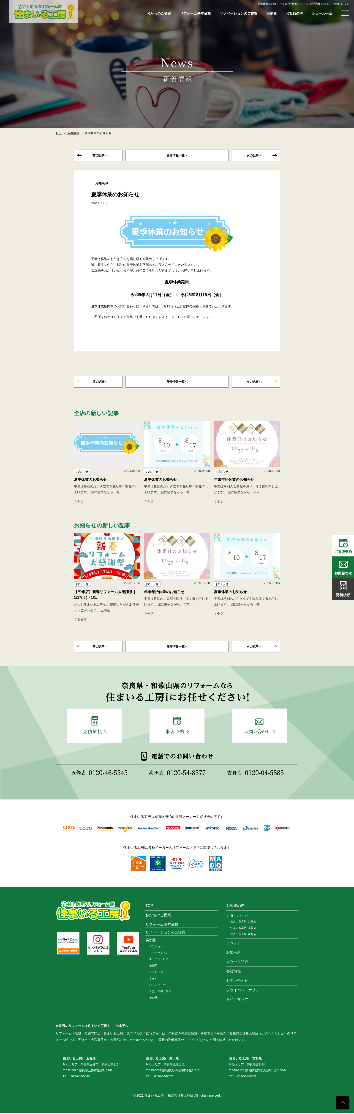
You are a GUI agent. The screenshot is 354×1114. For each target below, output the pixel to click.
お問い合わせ (237, 981)
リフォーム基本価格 (195, 13)
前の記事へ (100, 155)
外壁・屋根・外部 (160, 992)
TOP (59, 133)
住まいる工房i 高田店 (243, 928)
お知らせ (102, 184)
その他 (153, 998)
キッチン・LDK (158, 960)
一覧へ (177, 155)
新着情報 (73, 133)
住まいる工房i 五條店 (243, 922)
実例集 (272, 13)
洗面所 (153, 966)
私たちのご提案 (159, 13)
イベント (233, 944)
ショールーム (322, 13)
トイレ (153, 979)
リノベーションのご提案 (239, 13)
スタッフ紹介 (237, 963)
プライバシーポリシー (244, 991)
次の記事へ (254, 155)
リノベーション (159, 953)
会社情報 (233, 972)
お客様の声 (294, 13)
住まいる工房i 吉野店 (243, 935)
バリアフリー (157, 985)
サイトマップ (237, 1000)
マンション (156, 947)
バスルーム (156, 972)
